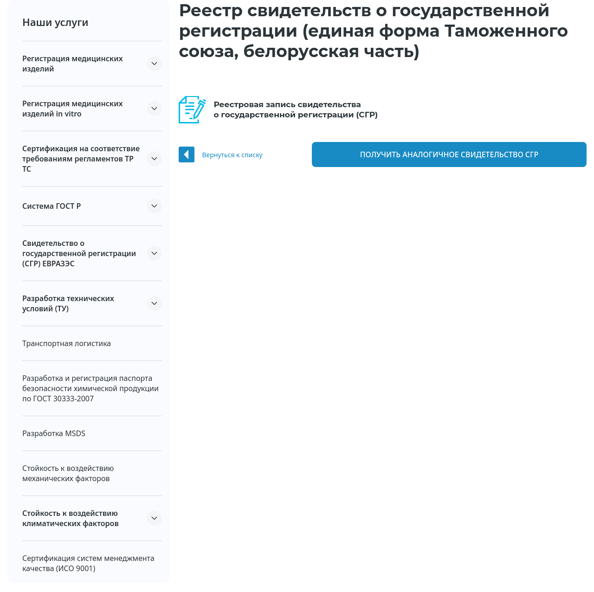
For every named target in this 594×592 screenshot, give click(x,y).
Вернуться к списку (232, 154)
